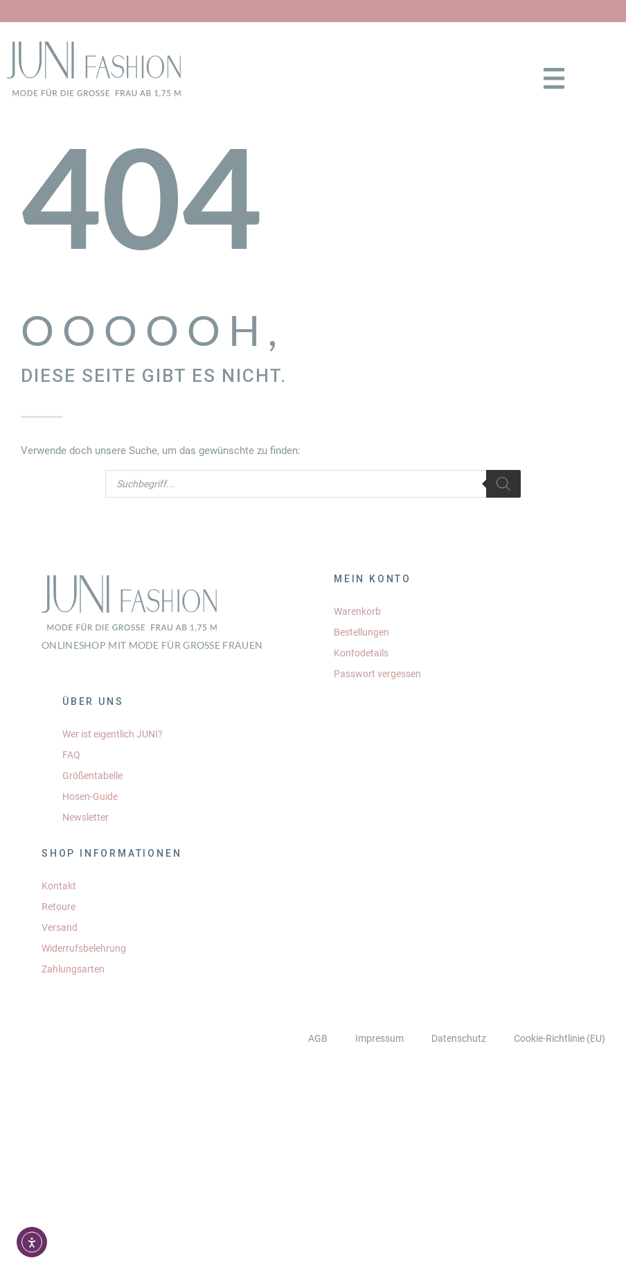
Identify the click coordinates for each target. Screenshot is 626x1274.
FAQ (71, 754)
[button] (554, 79)
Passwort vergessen (377, 673)
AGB (318, 1038)
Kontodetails (361, 652)
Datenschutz (458, 1038)
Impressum (379, 1038)
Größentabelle (92, 775)
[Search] (503, 484)
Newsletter (85, 817)
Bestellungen (361, 632)
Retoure (58, 906)
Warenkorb (357, 611)
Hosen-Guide (90, 796)
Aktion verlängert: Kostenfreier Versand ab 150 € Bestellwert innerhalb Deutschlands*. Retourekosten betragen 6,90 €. (313, 11)
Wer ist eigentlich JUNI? (112, 734)
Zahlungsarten (73, 969)
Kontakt (59, 885)
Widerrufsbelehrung (84, 948)
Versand (60, 927)
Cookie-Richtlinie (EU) (559, 1038)
